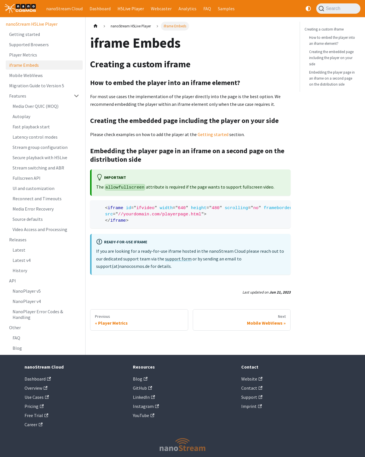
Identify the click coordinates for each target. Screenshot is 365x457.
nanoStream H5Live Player (32, 24)
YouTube (143, 415)
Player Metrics (23, 55)
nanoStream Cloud (64, 8)
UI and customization (33, 188)
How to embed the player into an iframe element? (332, 40)
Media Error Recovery (33, 209)
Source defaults (28, 219)
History (20, 270)
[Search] (338, 8)
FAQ (207, 8)
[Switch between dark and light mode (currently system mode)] (308, 8)
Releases (18, 239)
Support (251, 397)
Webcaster (161, 8)
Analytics (187, 8)
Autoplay (21, 116)
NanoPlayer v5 (27, 291)
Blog (17, 348)
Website (251, 379)
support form (178, 259)
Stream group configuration (40, 147)
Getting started (24, 34)
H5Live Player (130, 8)
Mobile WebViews (26, 75)
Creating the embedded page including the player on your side (331, 57)
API (12, 281)
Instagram (146, 406)
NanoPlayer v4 (27, 301)
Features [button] (17, 96)
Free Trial (36, 415)
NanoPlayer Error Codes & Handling (38, 314)
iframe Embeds (24, 65)
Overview (36, 388)
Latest (19, 250)
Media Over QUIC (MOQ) (35, 106)
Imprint (251, 406)
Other (15, 327)
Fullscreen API (26, 178)
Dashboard (100, 8)
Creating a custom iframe (324, 29)
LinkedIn (144, 397)
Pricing (34, 406)
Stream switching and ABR (38, 168)
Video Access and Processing (40, 229)
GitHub (142, 388)
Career (33, 424)
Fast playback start (31, 127)
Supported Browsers (29, 44)
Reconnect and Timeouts (37, 198)
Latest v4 (22, 260)
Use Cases (37, 397)
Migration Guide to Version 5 (36, 85)
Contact (251, 388)
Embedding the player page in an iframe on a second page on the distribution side (332, 78)
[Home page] (95, 26)
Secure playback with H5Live (40, 157)
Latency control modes (35, 137)
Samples (226, 8)
